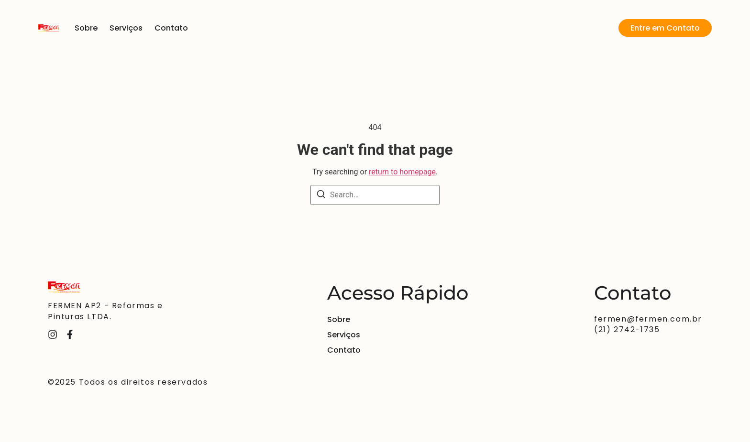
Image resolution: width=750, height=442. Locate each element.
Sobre (86, 27)
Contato (171, 27)
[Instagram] (52, 334)
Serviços (126, 27)
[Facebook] (70, 334)
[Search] (321, 195)
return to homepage (402, 171)
